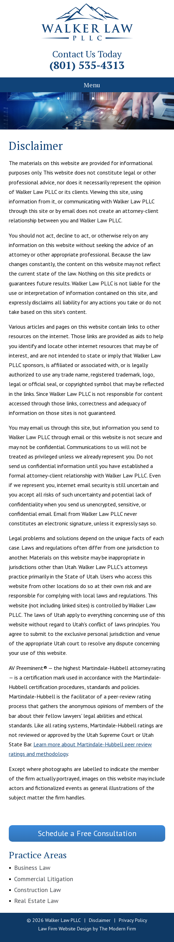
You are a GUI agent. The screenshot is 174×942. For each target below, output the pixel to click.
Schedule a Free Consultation (87, 833)
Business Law (32, 868)
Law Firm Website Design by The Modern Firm (87, 928)
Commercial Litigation (43, 879)
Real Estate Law (36, 901)
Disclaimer (100, 920)
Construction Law (37, 890)
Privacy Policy (133, 920)
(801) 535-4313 (87, 65)
